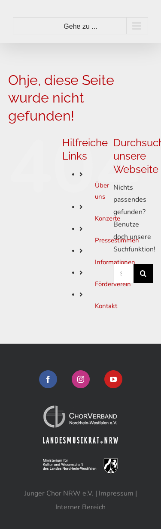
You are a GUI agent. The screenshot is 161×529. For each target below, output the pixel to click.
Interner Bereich (80, 507)
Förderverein (113, 284)
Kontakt (106, 306)
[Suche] (143, 273)
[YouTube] (113, 379)
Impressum (116, 493)
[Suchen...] (123, 273)
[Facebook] (48, 379)
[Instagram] (81, 379)
